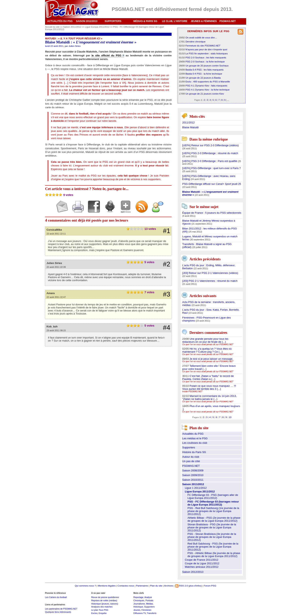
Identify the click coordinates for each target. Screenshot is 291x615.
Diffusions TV (139, 613)
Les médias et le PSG (195, 438)
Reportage (138, 597)
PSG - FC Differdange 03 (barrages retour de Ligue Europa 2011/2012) (213, 503)
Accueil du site (52, 27)
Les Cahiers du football (56, 597)
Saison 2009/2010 (192, 475)
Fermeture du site (203, 45)
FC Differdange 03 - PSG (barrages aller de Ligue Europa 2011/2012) (213, 496)
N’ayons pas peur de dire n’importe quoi (206, 49)
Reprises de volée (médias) (104, 600)
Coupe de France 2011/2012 (201, 559)
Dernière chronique (196, 41)
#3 (166, 294)
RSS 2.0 (181, 585)
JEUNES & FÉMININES (204, 21)
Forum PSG (210, 585)
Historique (138, 607)
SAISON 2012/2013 (86, 21)
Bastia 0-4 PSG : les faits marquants (205, 69)
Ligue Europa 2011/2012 (97, 27)
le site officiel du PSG (106, 55)
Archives (168, 585)
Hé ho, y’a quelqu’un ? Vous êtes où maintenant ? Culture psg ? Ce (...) (207, 350)
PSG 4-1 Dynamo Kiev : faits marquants (206, 85)
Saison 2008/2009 (192, 470)
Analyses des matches (101, 607)
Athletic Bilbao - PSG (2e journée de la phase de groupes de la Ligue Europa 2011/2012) (214, 519)
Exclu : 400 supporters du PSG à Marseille (208, 81)
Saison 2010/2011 (192, 479)
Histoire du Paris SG (194, 452)
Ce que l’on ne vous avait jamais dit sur (207, 344)
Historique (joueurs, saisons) (104, 603)
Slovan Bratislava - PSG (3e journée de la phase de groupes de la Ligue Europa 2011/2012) (212, 527)
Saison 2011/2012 (72, 27)
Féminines (146, 610)
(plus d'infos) (195, 585)
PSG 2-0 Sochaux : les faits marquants (206, 57)
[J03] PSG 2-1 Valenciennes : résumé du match (210, 280)
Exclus (94, 613)
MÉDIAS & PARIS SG (145, 21)
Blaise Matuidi (190, 127)
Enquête (102, 613)
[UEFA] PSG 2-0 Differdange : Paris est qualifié (210, 161)
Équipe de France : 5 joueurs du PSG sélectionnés (211, 212)
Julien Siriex (75, 46)
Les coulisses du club (194, 442)
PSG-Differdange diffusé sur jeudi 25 (211, 183)
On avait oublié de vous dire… (201, 37)
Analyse (148, 597)
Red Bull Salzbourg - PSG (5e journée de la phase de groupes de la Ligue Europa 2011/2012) (213, 546)
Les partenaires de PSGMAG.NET (61, 609)
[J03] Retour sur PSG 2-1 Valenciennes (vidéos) (210, 272)
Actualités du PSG (193, 433)
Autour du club (190, 456)
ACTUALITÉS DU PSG (60, 21)
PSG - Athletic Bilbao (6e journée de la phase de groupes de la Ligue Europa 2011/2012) (214, 555)
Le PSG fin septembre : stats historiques (207, 53)
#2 (166, 264)
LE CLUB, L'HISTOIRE (174, 21)
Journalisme (139, 603)
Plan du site (156, 585)
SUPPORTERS (113, 21)
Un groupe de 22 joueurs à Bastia (203, 77)
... (228, 100)
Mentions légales (107, 585)
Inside (192, 391)
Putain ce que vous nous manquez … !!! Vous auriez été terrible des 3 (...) (209, 387)
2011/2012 (188, 122)
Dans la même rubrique (208, 139)
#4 (166, 327)
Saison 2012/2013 (192, 571)
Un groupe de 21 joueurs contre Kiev (205, 93)
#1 (166, 230)
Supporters (188, 447)
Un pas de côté (191, 461)
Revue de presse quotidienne (105, 597)
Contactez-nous (126, 585)
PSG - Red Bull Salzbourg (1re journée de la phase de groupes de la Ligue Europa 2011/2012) (213, 511)
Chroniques (138, 600)
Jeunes (136, 610)
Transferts (151, 613)
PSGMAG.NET (227, 21)
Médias (149, 603)
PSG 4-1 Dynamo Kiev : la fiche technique (208, 89)
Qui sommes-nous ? (85, 585)
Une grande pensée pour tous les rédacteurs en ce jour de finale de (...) (205, 340)
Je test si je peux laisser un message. (211, 358)
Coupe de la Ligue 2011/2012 (202, 563)
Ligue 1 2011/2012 (196, 487)
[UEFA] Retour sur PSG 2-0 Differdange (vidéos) (210, 145)
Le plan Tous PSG (99, 610)
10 (230, 417)
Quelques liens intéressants (58, 612)
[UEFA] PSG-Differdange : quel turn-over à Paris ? (211, 168)
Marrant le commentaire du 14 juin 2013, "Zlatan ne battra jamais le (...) (209, 397)
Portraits (149, 600)
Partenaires (142, 585)
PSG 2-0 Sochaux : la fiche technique (205, 61)
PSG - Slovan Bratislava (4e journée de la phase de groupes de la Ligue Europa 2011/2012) (212, 536)
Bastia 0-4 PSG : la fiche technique (204, 73)
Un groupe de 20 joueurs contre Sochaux (207, 65)
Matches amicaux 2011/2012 (201, 566)
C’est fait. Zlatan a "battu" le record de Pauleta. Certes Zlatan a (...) (208, 377)
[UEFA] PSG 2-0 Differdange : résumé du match (210, 153)
